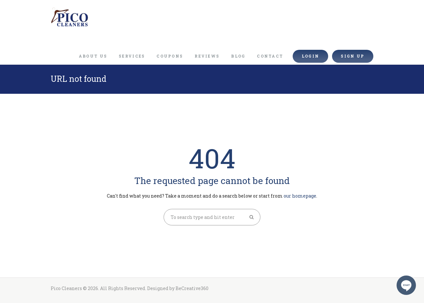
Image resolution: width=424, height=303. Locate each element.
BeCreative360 (192, 288)
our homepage (300, 196)
